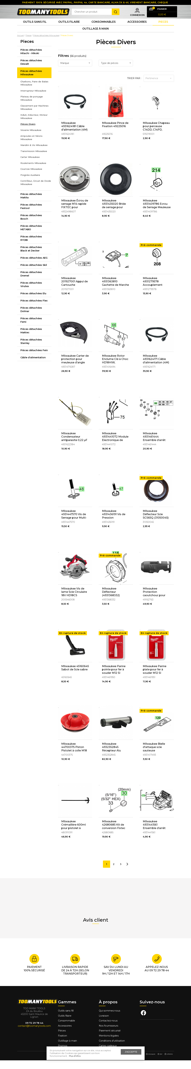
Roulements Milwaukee (33, 171)
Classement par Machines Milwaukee (34, 116)
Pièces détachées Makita (31, 204)
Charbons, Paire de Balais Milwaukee (34, 92)
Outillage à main (95, 36)
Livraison (104, 1024)
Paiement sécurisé (110, 1039)
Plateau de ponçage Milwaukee (31, 107)
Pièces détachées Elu (33, 302)
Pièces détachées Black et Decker (31, 257)
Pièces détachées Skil (33, 273)
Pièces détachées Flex (34, 309)
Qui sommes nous (109, 1019)
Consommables (103, 27)
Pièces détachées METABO (31, 236)
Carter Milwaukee (30, 165)
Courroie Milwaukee (31, 177)
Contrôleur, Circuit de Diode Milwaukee (35, 191)
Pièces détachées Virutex (31, 293)
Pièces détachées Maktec (31, 339)
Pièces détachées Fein (34, 358)
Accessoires (137, 27)
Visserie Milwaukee (30, 138)
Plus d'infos (75, 1056)
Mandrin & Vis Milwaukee (34, 153)
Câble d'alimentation (33, 366)
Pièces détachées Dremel (31, 282)
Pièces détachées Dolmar (31, 318)
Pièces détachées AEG (34, 266)
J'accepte (131, 1052)
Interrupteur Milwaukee (33, 99)
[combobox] (75, 71)
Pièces (62, 1039)
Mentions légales (109, 1044)
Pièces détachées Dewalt (31, 71)
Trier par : (134, 86)
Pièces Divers (27, 132)
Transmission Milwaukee (33, 159)
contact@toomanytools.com (34, 1034)
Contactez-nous (108, 1029)
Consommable (66, 1029)
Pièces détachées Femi (31, 329)
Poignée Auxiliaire (30, 183)
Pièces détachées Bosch (31, 226)
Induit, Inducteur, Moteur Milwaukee (34, 125)
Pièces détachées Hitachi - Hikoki (31, 60)
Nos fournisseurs (108, 1034)
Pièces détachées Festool (31, 215)
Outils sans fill (66, 1019)
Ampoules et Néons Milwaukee (31, 146)
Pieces (163, 27)
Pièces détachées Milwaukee (31, 81)
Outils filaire (64, 1024)
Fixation (62, 1044)
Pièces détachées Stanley (31, 350)
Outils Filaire (69, 27)
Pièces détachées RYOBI (31, 247)
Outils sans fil (35, 27)
